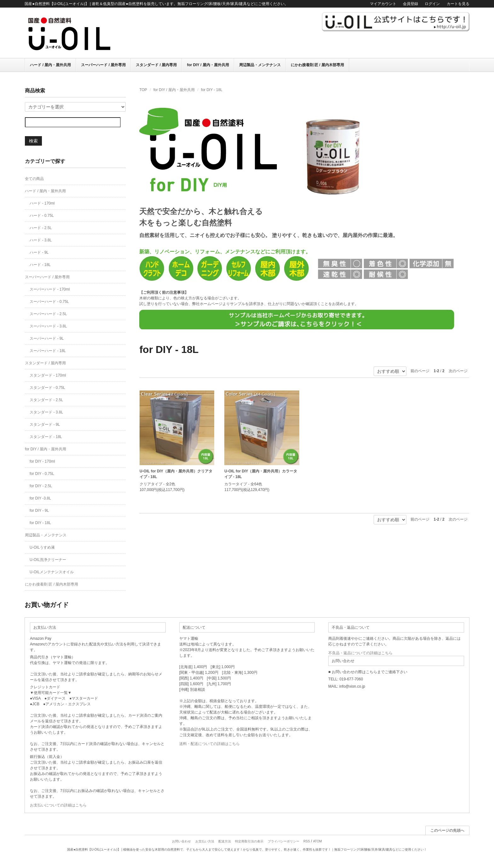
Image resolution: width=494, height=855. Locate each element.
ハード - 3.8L (41, 240)
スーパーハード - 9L (47, 338)
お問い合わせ (181, 841)
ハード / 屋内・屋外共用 (50, 65)
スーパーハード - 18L (48, 351)
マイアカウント (383, 4)
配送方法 (224, 841)
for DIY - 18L (211, 90)
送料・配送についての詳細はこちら (209, 744)
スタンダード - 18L (46, 437)
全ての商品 (34, 178)
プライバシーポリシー (283, 841)
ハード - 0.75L (42, 215)
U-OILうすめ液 (42, 547)
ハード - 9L (39, 252)
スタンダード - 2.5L (46, 400)
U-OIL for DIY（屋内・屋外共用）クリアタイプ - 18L (176, 474)
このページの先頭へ (447, 830)
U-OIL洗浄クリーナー (48, 559)
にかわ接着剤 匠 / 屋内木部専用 (317, 65)
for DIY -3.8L (40, 498)
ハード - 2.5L (41, 228)
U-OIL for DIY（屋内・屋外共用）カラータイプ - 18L (260, 474)
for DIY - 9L (39, 510)
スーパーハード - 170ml (50, 289)
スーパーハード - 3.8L (48, 326)
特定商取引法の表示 (249, 841)
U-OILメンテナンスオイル (52, 572)
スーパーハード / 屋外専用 (103, 65)
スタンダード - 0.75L (47, 387)
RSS (306, 841)
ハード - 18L (40, 265)
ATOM (317, 841)
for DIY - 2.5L (41, 486)
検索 (33, 140)
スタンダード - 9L (45, 424)
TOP (143, 90)
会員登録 (410, 4)
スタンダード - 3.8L (46, 412)
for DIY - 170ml (42, 461)
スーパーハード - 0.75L (49, 301)
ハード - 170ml (42, 203)
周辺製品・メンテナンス (260, 65)
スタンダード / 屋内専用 (156, 65)
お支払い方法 (204, 841)
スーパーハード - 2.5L (48, 314)
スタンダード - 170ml (48, 375)
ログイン (432, 4)
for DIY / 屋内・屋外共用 (208, 65)
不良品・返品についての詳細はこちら (360, 653)
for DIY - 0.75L (42, 473)
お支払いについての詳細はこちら (58, 805)
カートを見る (458, 4)
